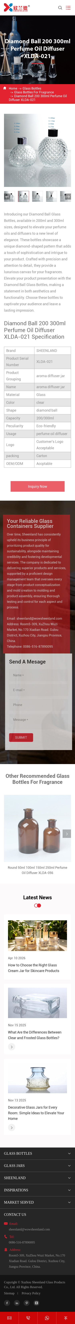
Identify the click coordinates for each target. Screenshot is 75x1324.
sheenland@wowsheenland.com (36, 618)
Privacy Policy (31, 1293)
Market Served (19, 1202)
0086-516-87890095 (35, 646)
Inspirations (16, 1190)
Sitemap (9, 1293)
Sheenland (15, 1178)
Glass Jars (14, 1166)
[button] (7, 197)
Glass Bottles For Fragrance (34, 92)
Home (13, 88)
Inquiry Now (37, 489)
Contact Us (15, 1215)
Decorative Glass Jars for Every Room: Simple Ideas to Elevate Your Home (36, 1113)
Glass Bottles (32, 88)
